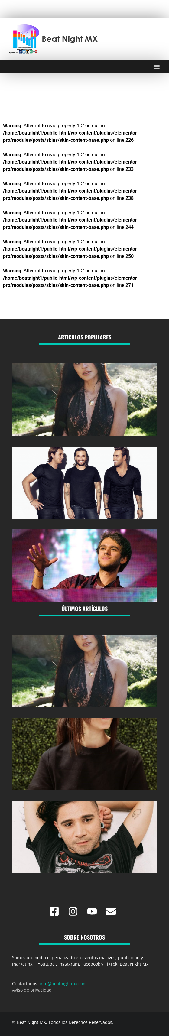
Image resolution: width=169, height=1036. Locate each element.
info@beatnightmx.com (63, 983)
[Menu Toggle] (157, 66)
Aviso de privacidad (32, 990)
